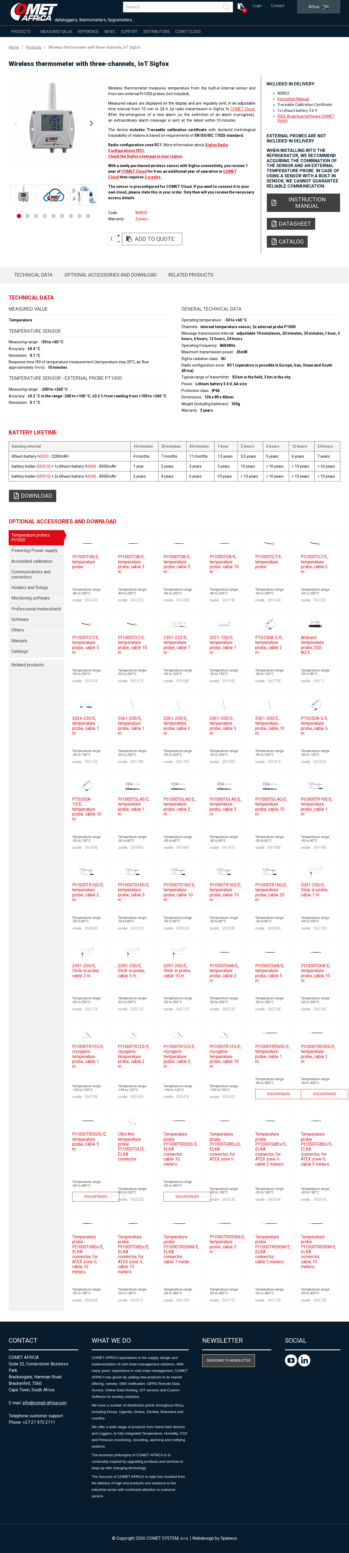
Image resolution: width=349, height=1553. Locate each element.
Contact (277, 6)
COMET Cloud (188, 31)
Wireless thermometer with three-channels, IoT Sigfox (94, 47)
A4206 (90, 466)
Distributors (157, 31)
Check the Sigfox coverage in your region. (145, 156)
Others (17, 630)
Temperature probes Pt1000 (30, 538)
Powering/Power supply (34, 550)
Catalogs (19, 651)
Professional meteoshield (36, 608)
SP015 (43, 466)
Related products (190, 275)
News (109, 31)
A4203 (43, 456)
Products (21, 31)
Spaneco (229, 1538)
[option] (53, 123)
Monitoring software (30, 598)
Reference (88, 31)
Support (129, 31)
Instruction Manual (293, 99)
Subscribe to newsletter (229, 1360)
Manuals (19, 640)
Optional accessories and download (110, 275)
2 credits (153, 177)
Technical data (33, 275)
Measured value (56, 31)
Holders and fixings (29, 587)
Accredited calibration (31, 561)
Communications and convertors (31, 574)
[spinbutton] (113, 239)
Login (257, 6)
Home (14, 47)
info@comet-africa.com (44, 1402)
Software (20, 619)
